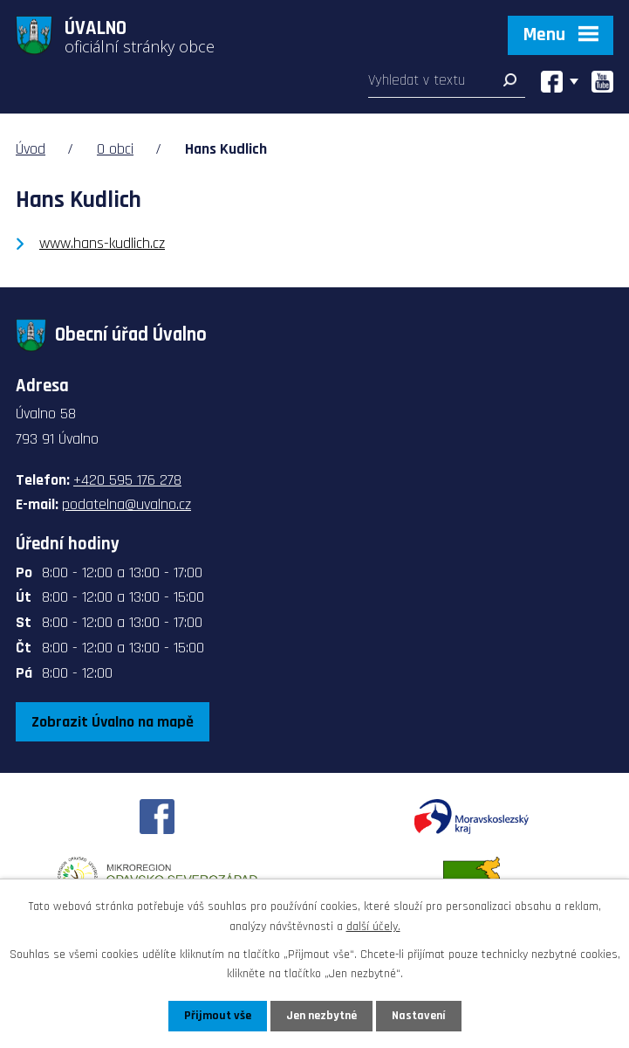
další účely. (373, 926)
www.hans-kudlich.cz (102, 243)
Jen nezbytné (321, 1016)
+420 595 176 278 (127, 480)
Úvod (30, 149)
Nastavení (419, 1016)
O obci (115, 149)
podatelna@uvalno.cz (126, 504)
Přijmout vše (217, 1016)
